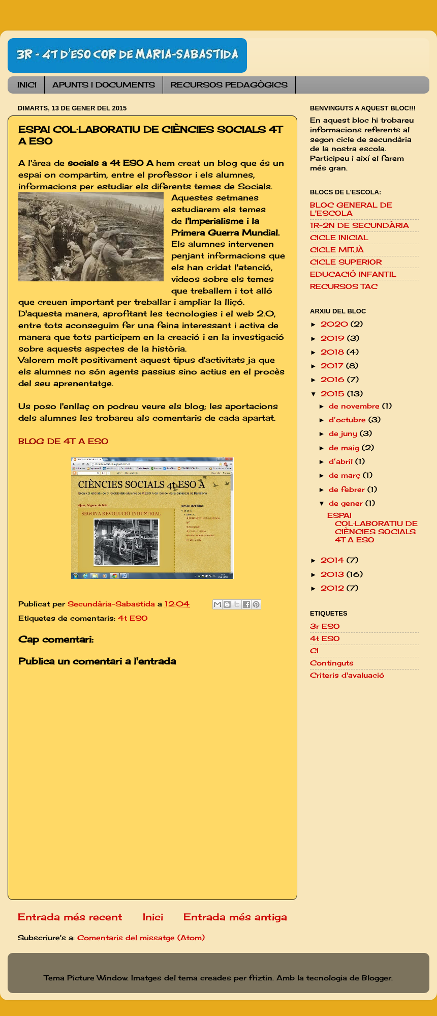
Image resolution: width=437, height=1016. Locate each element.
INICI (27, 85)
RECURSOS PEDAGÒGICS (229, 85)
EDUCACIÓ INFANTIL (353, 274)
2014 (334, 560)
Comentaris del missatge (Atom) (141, 938)
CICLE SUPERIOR (346, 262)
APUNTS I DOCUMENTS (103, 85)
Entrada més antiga (235, 917)
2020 (336, 324)
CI (314, 651)
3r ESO (325, 626)
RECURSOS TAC (344, 286)
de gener (347, 503)
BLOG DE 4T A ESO (63, 441)
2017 (333, 366)
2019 (334, 338)
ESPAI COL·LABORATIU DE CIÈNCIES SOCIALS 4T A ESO (372, 527)
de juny (344, 433)
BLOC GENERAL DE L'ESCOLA (351, 209)
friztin (260, 978)
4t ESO (133, 618)
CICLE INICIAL (339, 238)
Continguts (332, 663)
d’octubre (348, 420)
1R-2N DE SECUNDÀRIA (359, 225)
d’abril (342, 461)
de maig (345, 448)
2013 (334, 574)
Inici (153, 917)
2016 (334, 379)
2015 (334, 394)
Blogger (376, 978)
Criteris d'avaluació (347, 675)
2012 (334, 588)
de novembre (355, 406)
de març (346, 475)
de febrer (348, 489)
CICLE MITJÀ (337, 250)
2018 (334, 352)
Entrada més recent (70, 917)
